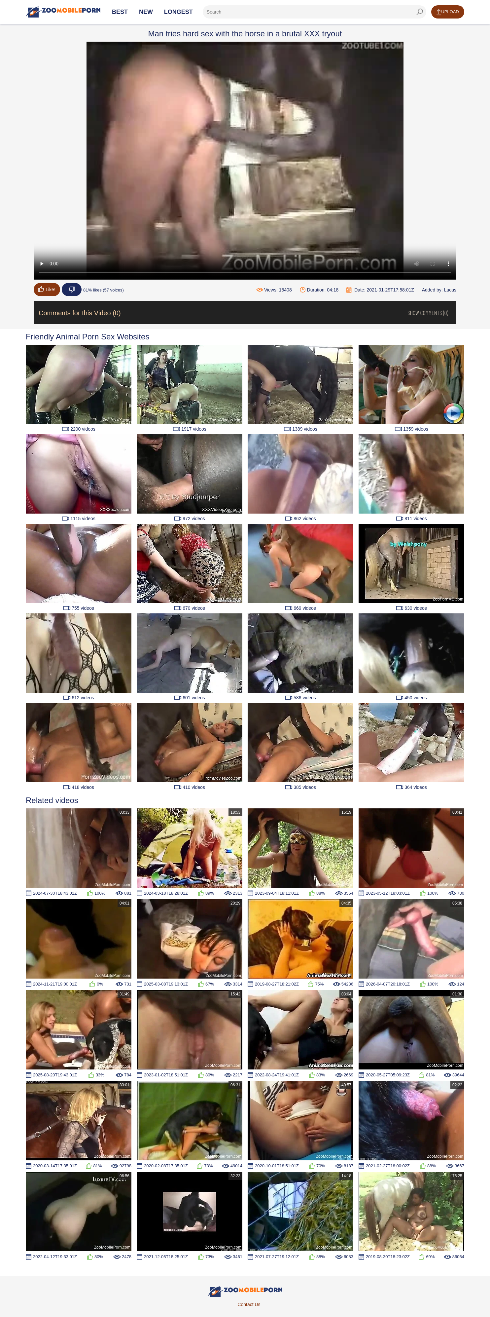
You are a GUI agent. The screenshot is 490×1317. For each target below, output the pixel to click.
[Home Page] (63, 12)
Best (120, 12)
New (146, 12)
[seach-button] (419, 12)
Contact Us (248, 1304)
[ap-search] (314, 12)
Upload (448, 12)
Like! (46, 289)
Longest (178, 12)
